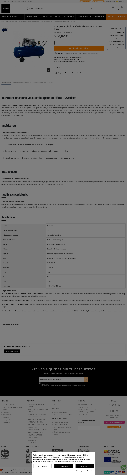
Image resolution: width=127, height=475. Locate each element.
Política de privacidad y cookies (84, 471)
